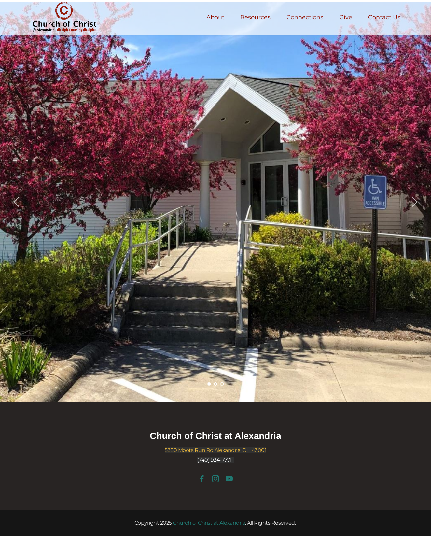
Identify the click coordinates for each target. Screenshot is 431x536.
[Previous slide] (16, 202)
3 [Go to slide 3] (222, 384)
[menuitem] (215, 17)
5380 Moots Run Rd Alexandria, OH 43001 (215, 450)
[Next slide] (414, 202)
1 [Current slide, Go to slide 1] (209, 384)
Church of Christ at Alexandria (215, 436)
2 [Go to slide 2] (215, 384)
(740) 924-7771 (214, 460)
